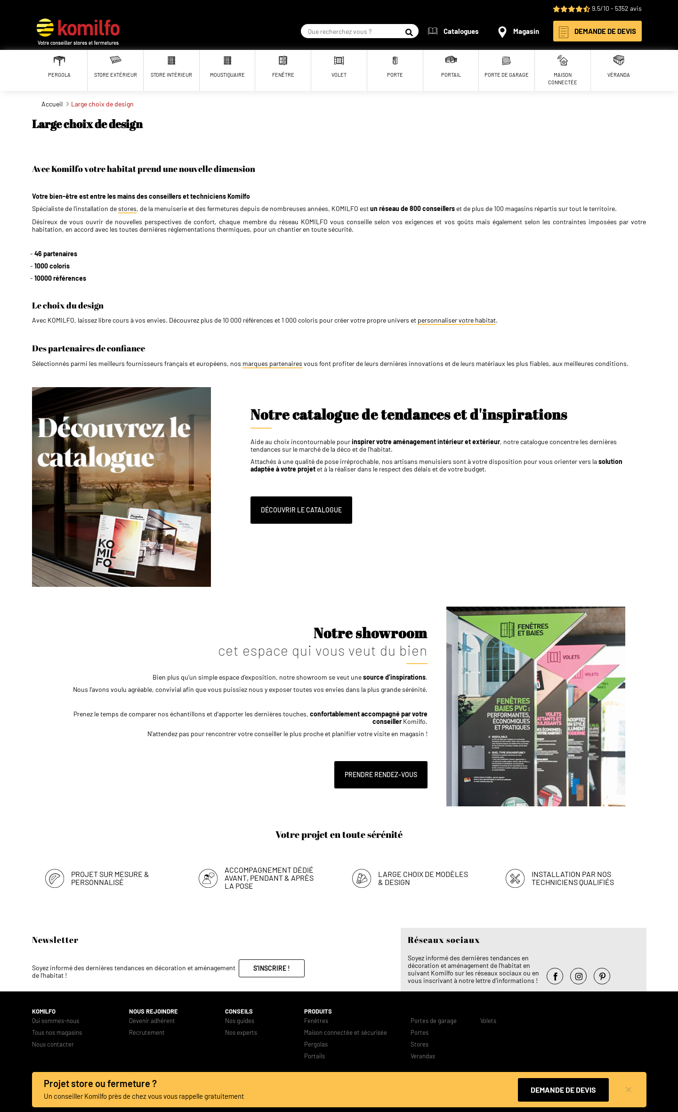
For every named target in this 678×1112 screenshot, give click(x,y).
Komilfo (44, 1011)
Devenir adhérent (152, 1020)
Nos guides (239, 1020)
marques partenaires (272, 363)
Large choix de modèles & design (423, 877)
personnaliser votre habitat (457, 320)
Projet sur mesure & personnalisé (110, 877)
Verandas (423, 1056)
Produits (318, 1011)
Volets (488, 1020)
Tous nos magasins (57, 1032)
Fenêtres (316, 1020)
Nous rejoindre (153, 1011)
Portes (419, 1032)
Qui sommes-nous (55, 1020)
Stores (419, 1044)
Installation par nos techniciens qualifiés (573, 877)
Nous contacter (53, 1044)
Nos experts (241, 1032)
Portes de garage (434, 1020)
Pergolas (316, 1044)
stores (127, 208)
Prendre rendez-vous (381, 775)
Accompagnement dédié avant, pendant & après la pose (269, 877)
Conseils (239, 1011)
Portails (314, 1056)
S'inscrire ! (271, 968)
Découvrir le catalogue (301, 510)
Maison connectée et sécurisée (345, 1032)
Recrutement (147, 1032)
